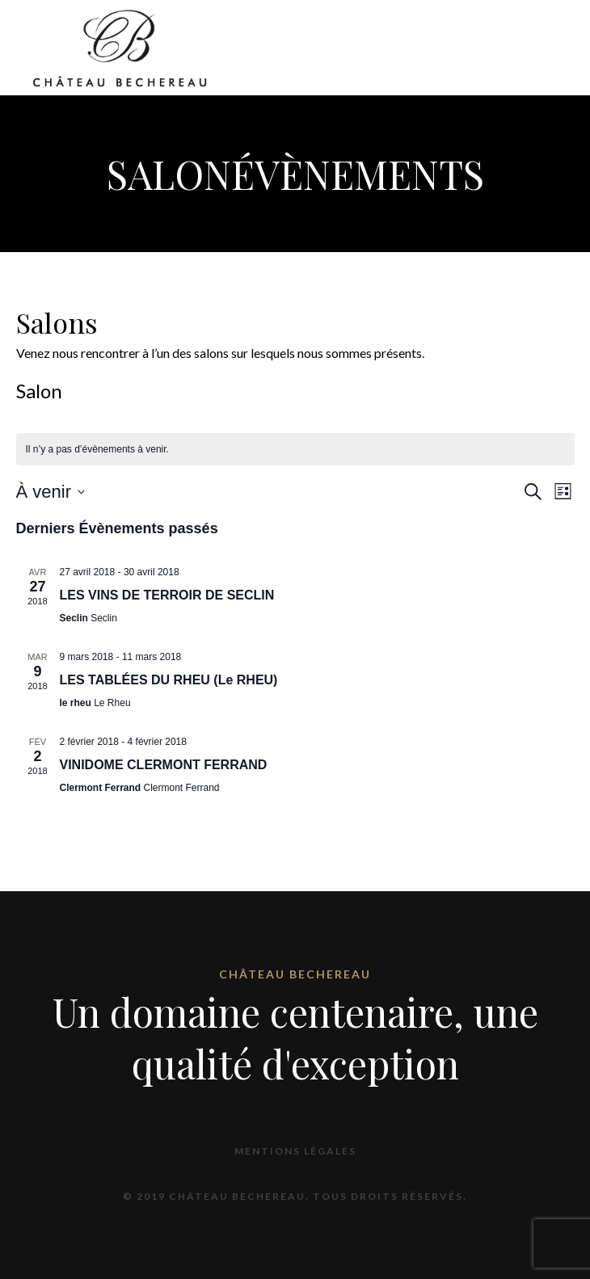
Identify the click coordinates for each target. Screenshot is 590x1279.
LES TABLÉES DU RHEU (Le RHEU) (169, 680)
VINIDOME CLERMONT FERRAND (164, 765)
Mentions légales (295, 1151)
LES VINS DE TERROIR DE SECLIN (167, 595)
